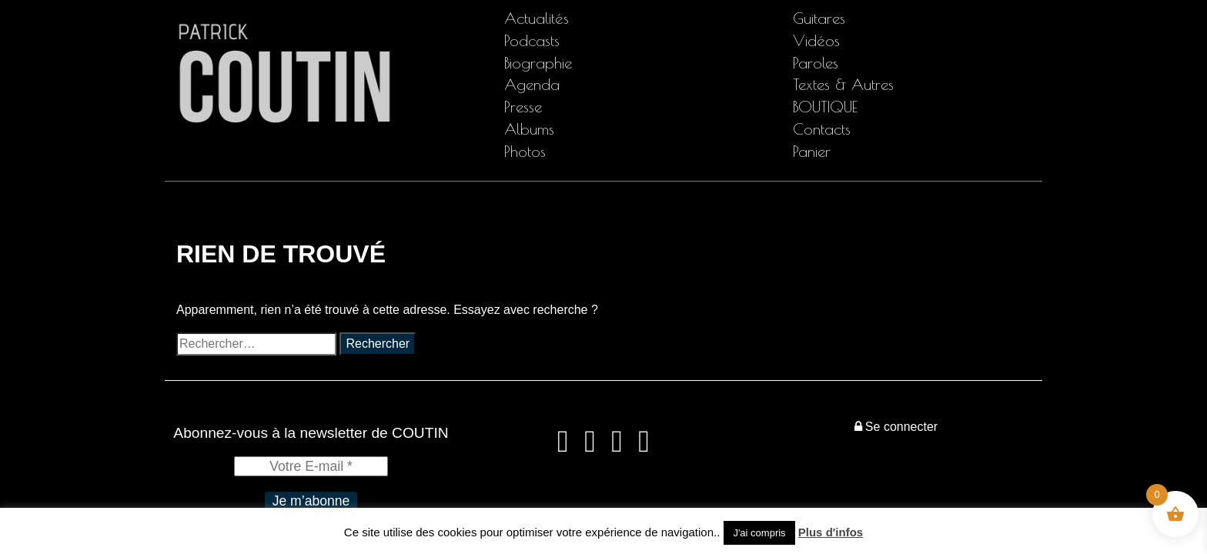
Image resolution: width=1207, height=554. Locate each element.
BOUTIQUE (825, 106)
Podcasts (532, 40)
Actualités (536, 18)
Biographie (538, 63)
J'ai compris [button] (759, 533)
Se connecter (896, 426)
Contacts (822, 129)
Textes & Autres (843, 84)
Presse (523, 106)
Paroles (815, 63)
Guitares (819, 18)
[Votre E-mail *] (311, 466)
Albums (529, 129)
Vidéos (816, 40)
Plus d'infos (830, 532)
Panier (812, 151)
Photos (525, 151)
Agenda (532, 84)
